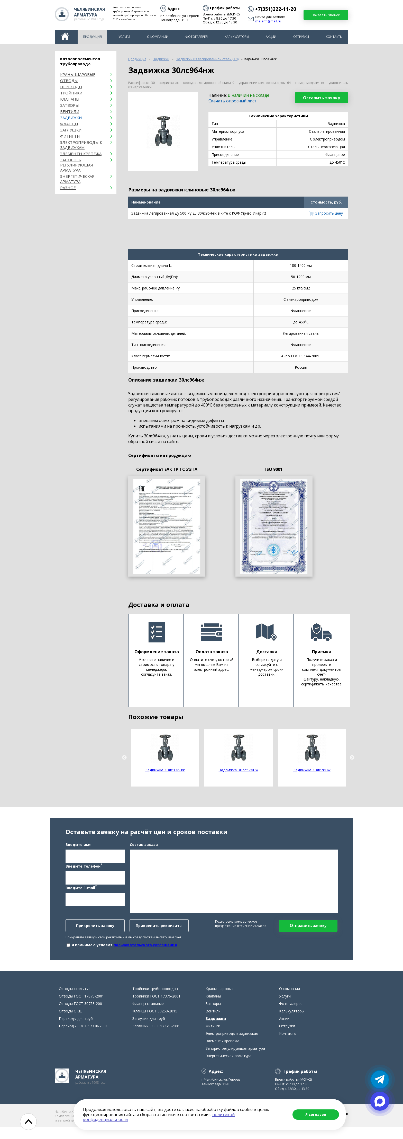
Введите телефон (84, 872)
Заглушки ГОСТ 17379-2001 (156, 1037)
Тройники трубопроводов (155, 1000)
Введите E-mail (81, 893)
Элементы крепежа (81, 153)
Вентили (69, 111)
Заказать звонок (326, 15)
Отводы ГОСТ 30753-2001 (81, 1015)
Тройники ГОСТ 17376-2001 (156, 1007)
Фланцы (69, 123)
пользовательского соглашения (145, 950)
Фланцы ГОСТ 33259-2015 (154, 1022)
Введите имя (78, 850)
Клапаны (69, 99)
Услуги (124, 36)
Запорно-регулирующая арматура (76, 165)
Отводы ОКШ (71, 1022)
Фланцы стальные (148, 1015)
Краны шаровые (77, 74)
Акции (271, 36)
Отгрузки (301, 36)
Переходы (71, 86)
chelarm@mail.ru (268, 21)
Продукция (92, 36)
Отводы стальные (74, 1000)
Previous (124, 757)
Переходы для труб (76, 1030)
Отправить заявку (308, 931)
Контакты (334, 36)
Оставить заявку (321, 98)
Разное (68, 187)
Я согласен (315, 1114)
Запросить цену (329, 213)
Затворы (69, 105)
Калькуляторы (237, 36)
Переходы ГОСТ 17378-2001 (83, 1037)
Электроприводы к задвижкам (81, 145)
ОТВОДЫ (69, 80)
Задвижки (71, 117)
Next (352, 757)
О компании (157, 36)
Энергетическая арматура (77, 179)
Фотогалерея (196, 36)
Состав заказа (144, 850)
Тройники (71, 92)
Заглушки (70, 130)
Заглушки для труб (148, 1030)
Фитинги (70, 136)
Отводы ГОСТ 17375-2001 (81, 1007)
